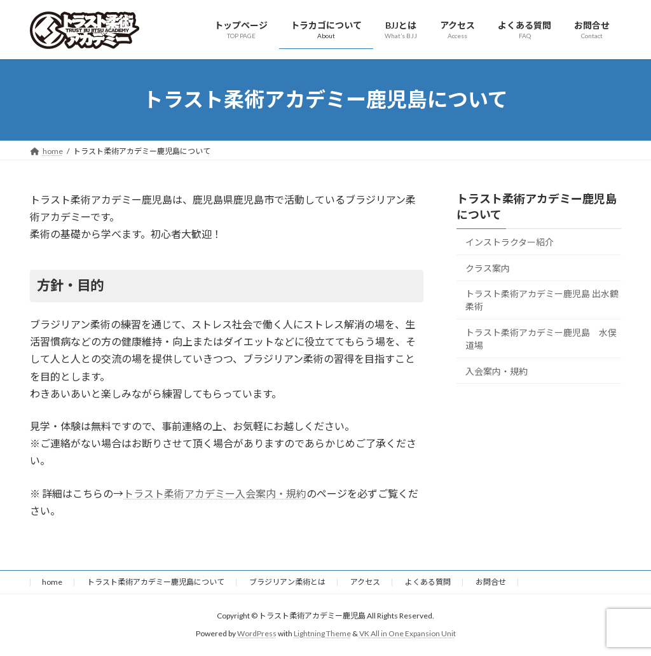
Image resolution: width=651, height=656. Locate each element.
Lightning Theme (322, 633)
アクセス (365, 582)
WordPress (257, 633)
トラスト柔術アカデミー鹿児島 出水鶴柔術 (542, 300)
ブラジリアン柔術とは (287, 582)
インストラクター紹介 (509, 242)
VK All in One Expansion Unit (407, 633)
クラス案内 (487, 267)
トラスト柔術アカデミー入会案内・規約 (214, 493)
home (52, 582)
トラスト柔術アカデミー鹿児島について (155, 582)
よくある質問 (428, 582)
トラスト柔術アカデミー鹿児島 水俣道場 (541, 339)
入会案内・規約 (496, 370)
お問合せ (491, 582)
